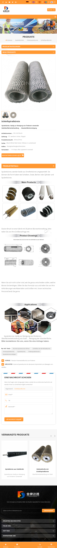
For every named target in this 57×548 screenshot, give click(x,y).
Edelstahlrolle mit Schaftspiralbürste (42, 470)
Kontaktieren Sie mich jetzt (13, 155)
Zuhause (9, 40)
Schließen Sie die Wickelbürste (41, 348)
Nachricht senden (13, 419)
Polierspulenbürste (34, 351)
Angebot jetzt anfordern (28, 544)
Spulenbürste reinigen (9, 354)
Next (55, 436)
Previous (51, 436)
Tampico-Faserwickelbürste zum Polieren (23, 360)
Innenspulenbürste (8, 351)
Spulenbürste (21, 351)
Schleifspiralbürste (19, 389)
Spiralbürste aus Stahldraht (14, 469)
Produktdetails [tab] (28, 166)
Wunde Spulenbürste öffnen (21, 348)
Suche (51, 10)
